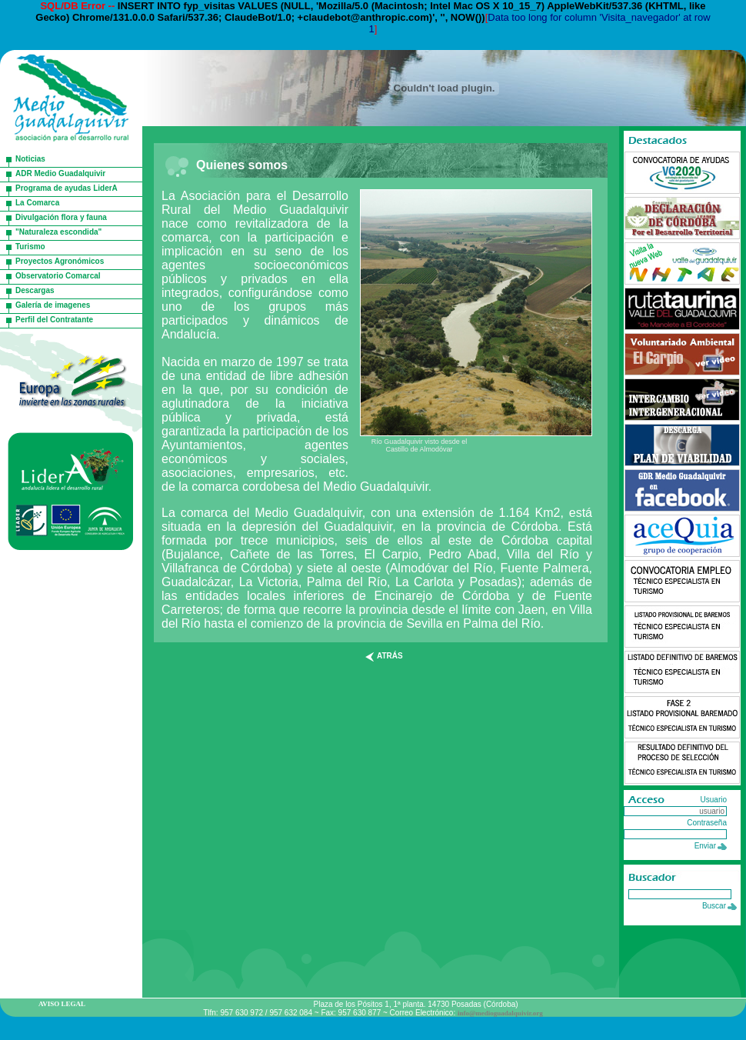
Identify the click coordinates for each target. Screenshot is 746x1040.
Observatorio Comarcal (58, 276)
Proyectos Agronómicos (59, 261)
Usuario (714, 799)
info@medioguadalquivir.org (500, 1013)
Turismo (30, 246)
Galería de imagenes (52, 305)
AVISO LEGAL (61, 1004)
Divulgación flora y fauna (61, 217)
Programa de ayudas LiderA (66, 188)
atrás (390, 656)
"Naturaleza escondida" (58, 232)
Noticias (30, 159)
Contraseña (707, 822)
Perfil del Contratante (54, 319)
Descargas (35, 290)
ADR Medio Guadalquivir (60, 173)
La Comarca (37, 202)
